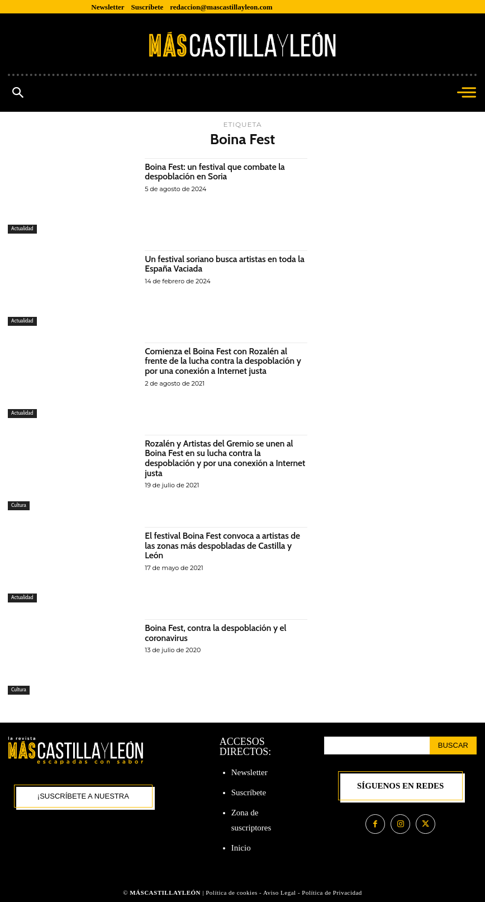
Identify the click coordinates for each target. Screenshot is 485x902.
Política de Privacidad (332, 892)
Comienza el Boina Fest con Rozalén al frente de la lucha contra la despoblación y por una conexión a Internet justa (225, 361)
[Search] (453, 745)
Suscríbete (248, 792)
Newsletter (249, 772)
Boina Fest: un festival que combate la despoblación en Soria (217, 172)
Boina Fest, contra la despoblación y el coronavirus (217, 633)
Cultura (18, 505)
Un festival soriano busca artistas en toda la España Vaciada (222, 264)
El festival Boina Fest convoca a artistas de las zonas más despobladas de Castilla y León (225, 545)
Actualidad (22, 229)
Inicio (241, 847)
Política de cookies (232, 892)
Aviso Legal (280, 892)
